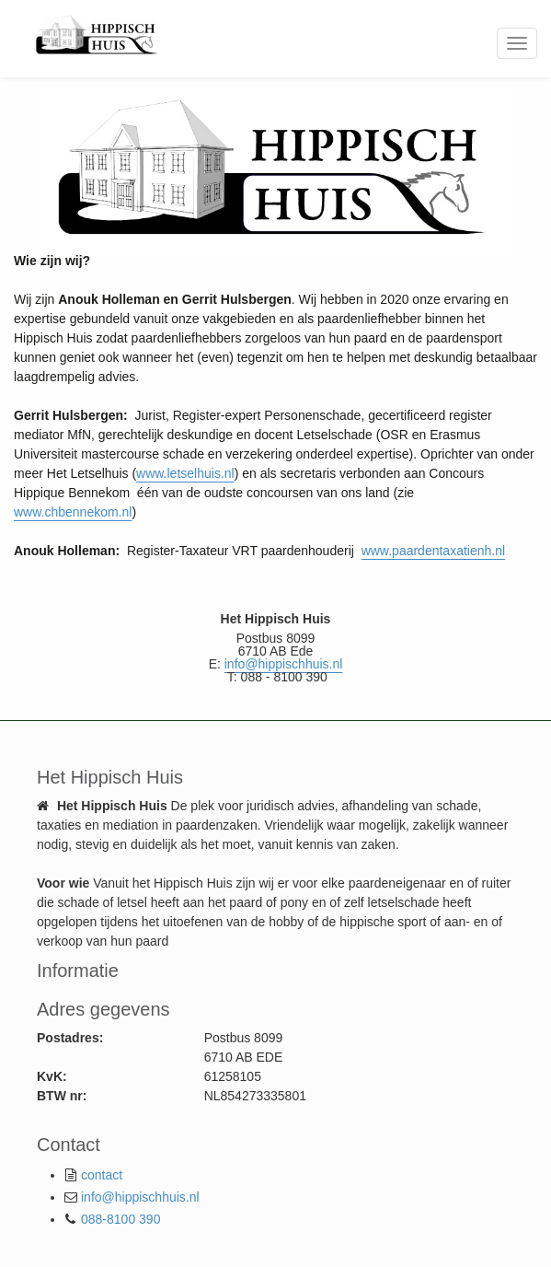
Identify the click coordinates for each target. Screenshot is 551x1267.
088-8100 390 (120, 1219)
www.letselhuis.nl (185, 473)
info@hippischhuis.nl (140, 1197)
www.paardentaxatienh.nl (433, 550)
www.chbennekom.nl (73, 512)
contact (101, 1175)
